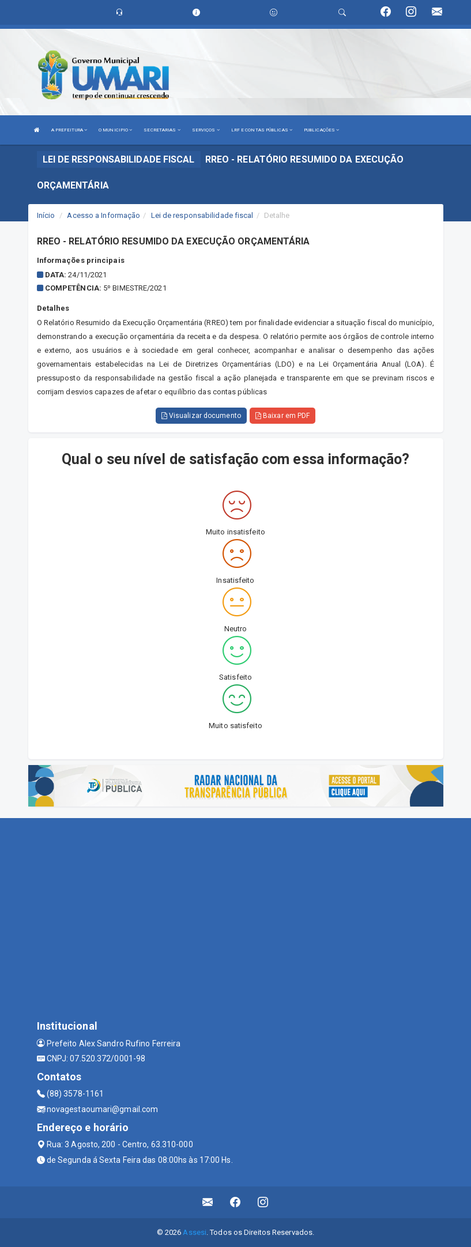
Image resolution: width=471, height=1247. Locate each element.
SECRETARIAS (162, 130)
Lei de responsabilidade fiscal (202, 215)
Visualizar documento (201, 416)
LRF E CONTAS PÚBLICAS (261, 130)
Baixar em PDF (282, 416)
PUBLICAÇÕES (321, 130)
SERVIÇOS (206, 130)
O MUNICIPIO (115, 130)
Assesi (194, 1232)
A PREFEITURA (69, 130)
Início (46, 215)
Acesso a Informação (103, 215)
